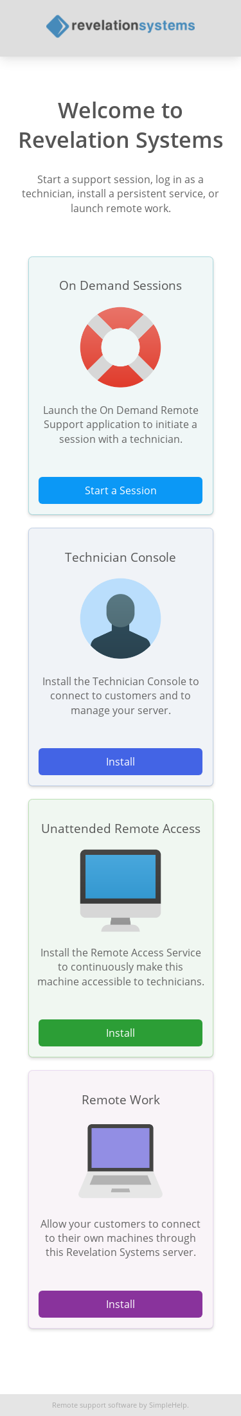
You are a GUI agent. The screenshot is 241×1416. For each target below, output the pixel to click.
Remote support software (94, 1405)
